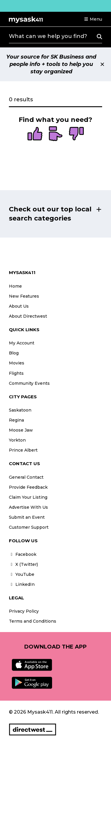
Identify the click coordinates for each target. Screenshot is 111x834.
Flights (16, 373)
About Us (19, 306)
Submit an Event (27, 517)
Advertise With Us (28, 507)
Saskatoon (20, 410)
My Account (21, 343)
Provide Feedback (28, 487)
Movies (16, 363)
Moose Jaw (21, 430)
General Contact (26, 477)
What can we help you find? (48, 36)
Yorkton (17, 440)
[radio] (35, 134)
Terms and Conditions (32, 621)
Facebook (22, 554)
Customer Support (29, 527)
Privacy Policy (24, 611)
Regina (16, 420)
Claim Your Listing (28, 497)
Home (15, 286)
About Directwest (28, 316)
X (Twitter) (23, 564)
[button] (93, 19)
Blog (14, 353)
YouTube (21, 574)
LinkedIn (22, 584)
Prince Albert (23, 450)
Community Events (29, 383)
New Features (24, 296)
